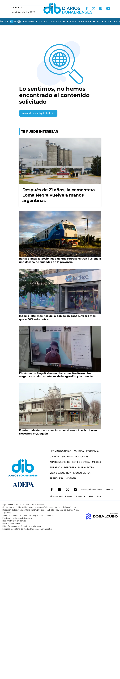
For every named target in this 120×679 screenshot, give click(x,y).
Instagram (59, 489)
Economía (15, 21)
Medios (96, 462)
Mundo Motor (82, 472)
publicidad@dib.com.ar (23, 507)
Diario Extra (86, 467)
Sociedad (44, 21)
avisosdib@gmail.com (66, 507)
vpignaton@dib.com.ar (45, 507)
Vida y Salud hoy (60, 472)
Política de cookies (84, 496)
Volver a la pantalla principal (38, 113)
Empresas (56, 467)
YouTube (75, 489)
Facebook (52, 489)
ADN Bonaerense (79, 21)
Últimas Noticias (60, 451)
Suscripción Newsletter (91, 489)
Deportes (70, 467)
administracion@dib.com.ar (20, 518)
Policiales (59, 21)
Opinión (29, 21)
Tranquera (57, 478)
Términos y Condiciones (61, 496)
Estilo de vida (101, 21)
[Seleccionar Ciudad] (28, 7)
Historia (71, 478)
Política (78, 451)
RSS (99, 496)
